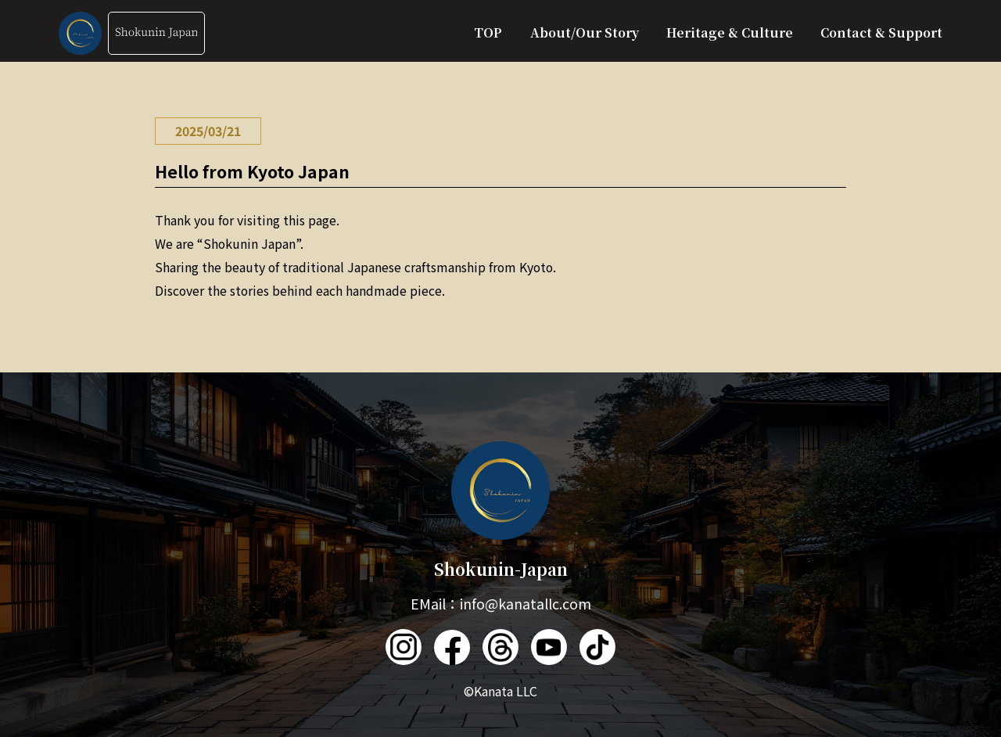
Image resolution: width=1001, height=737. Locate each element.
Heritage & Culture (729, 32)
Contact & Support (881, 32)
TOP (488, 32)
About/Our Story (584, 32)
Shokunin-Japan (501, 510)
